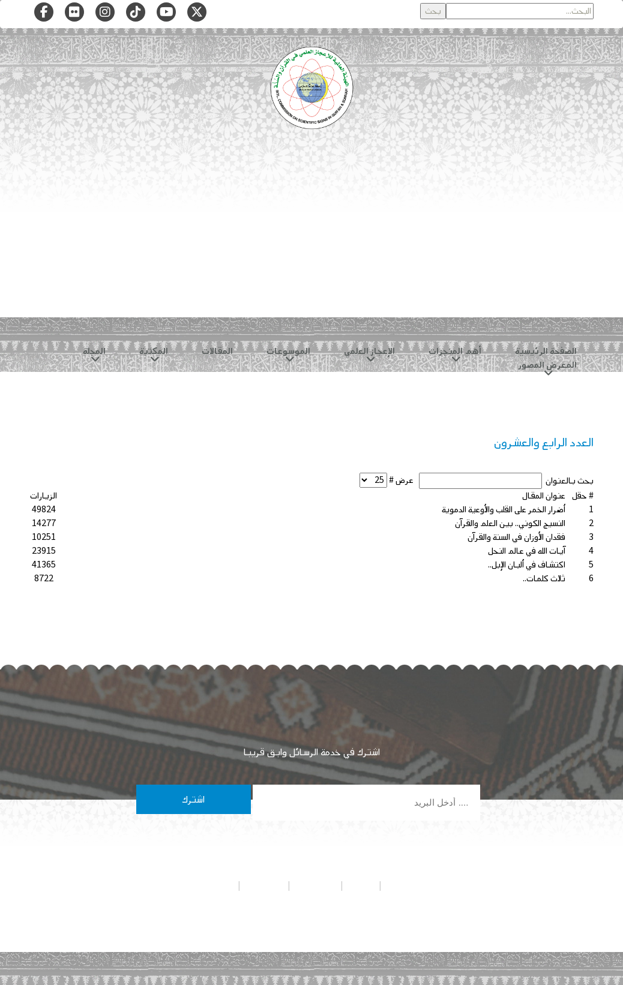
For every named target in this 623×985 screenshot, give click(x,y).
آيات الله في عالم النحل (526, 551)
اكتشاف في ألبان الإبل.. (526, 564)
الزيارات (43, 496)
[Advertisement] (311, 240)
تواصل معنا (264, 885)
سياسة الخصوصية (414, 885)
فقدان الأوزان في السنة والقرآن (516, 537)
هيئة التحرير (315, 885)
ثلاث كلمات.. (544, 578)
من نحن (361, 885)
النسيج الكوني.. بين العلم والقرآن (510, 523)
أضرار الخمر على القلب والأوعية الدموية (503, 509)
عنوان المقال (543, 496)
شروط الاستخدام (207, 885)
